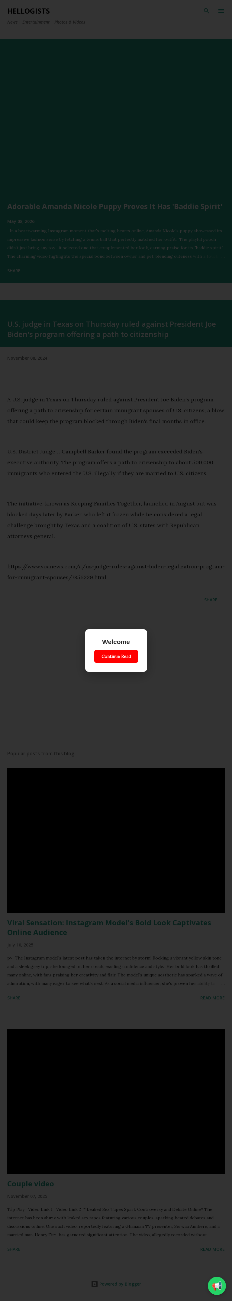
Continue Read (116, 656)
